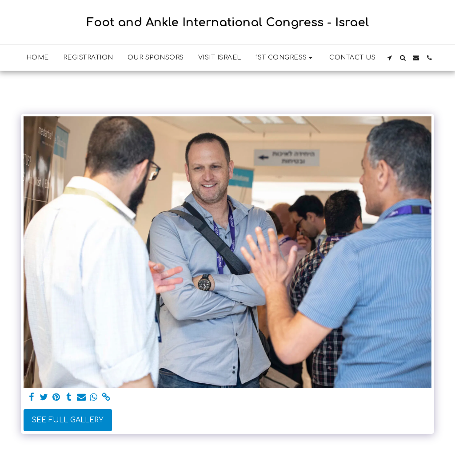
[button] (285, 58)
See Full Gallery (68, 420)
